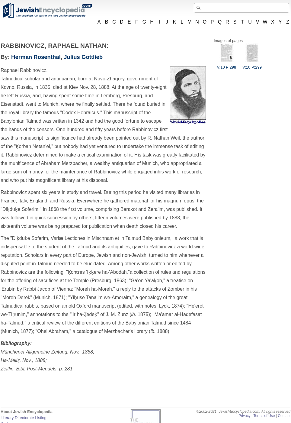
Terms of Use (264, 416)
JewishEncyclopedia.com (47, 10)
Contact (284, 416)
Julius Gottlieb (83, 57)
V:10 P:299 (252, 64)
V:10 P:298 (226, 64)
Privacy (244, 416)
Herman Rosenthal (36, 57)
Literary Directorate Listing (23, 417)
